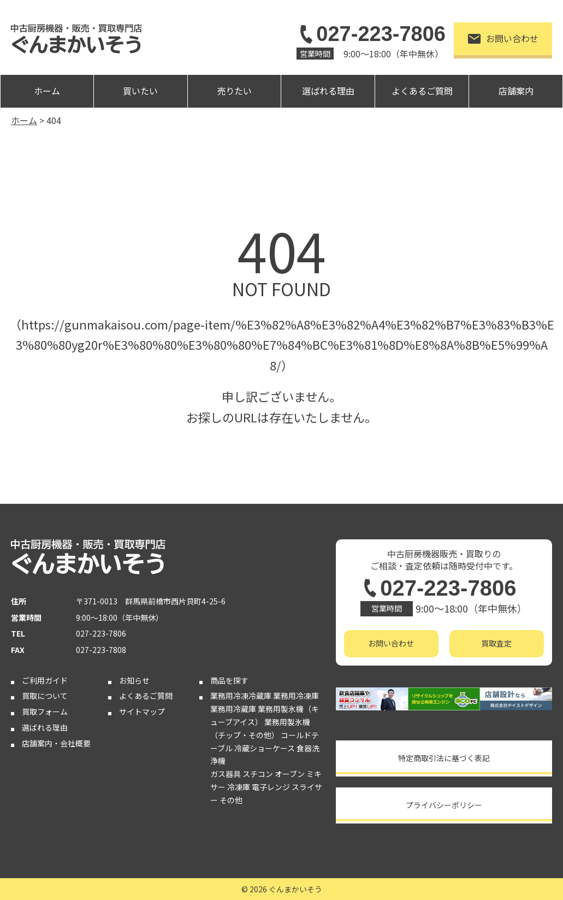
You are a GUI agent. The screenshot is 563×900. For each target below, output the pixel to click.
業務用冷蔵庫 (233, 708)
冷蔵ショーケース (264, 748)
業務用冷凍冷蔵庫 (240, 695)
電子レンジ (271, 786)
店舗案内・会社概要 (56, 743)
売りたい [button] (234, 90)
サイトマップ (142, 711)
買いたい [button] (140, 90)
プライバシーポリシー (444, 804)
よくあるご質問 (422, 90)
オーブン (290, 773)
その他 (231, 800)
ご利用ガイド (45, 680)
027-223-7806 (371, 33)
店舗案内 (516, 90)
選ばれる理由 (328, 90)
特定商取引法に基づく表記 (444, 757)
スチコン (257, 773)
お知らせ (134, 680)
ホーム (47, 90)
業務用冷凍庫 (296, 695)
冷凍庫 (238, 786)
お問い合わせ (503, 38)
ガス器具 (225, 773)
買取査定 (496, 643)
